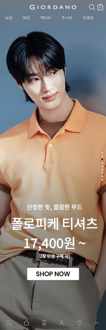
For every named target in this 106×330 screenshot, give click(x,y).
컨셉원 (88, 18)
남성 (8, 18)
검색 (92, 2)
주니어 (66, 18)
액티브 (45, 18)
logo (53, 7)
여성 (26, 18)
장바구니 (100, 5)
